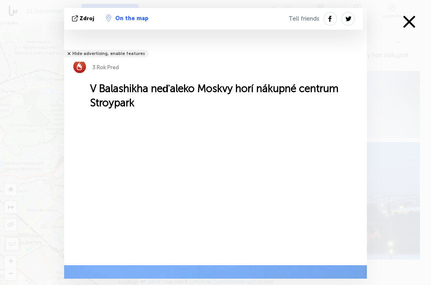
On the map (127, 18)
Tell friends (304, 18)
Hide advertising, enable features (108, 53)
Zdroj (84, 18)
